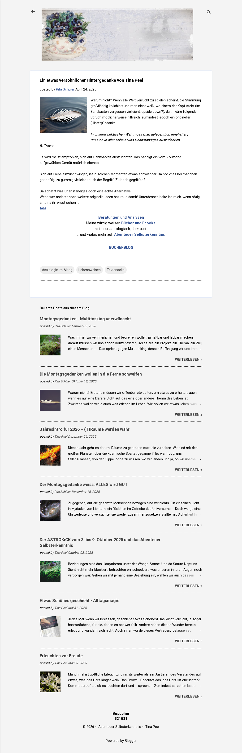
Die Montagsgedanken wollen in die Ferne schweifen (91, 374)
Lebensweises (89, 270)
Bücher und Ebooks (138, 223)
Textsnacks (116, 270)
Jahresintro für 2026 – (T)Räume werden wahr (85, 429)
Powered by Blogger (121, 741)
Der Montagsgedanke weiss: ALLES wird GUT (84, 484)
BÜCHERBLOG (121, 247)
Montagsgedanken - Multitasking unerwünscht (85, 318)
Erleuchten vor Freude (61, 655)
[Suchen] (209, 13)
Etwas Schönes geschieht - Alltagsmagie (79, 600)
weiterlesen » (188, 359)
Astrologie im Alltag (57, 270)
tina (43, 208)
